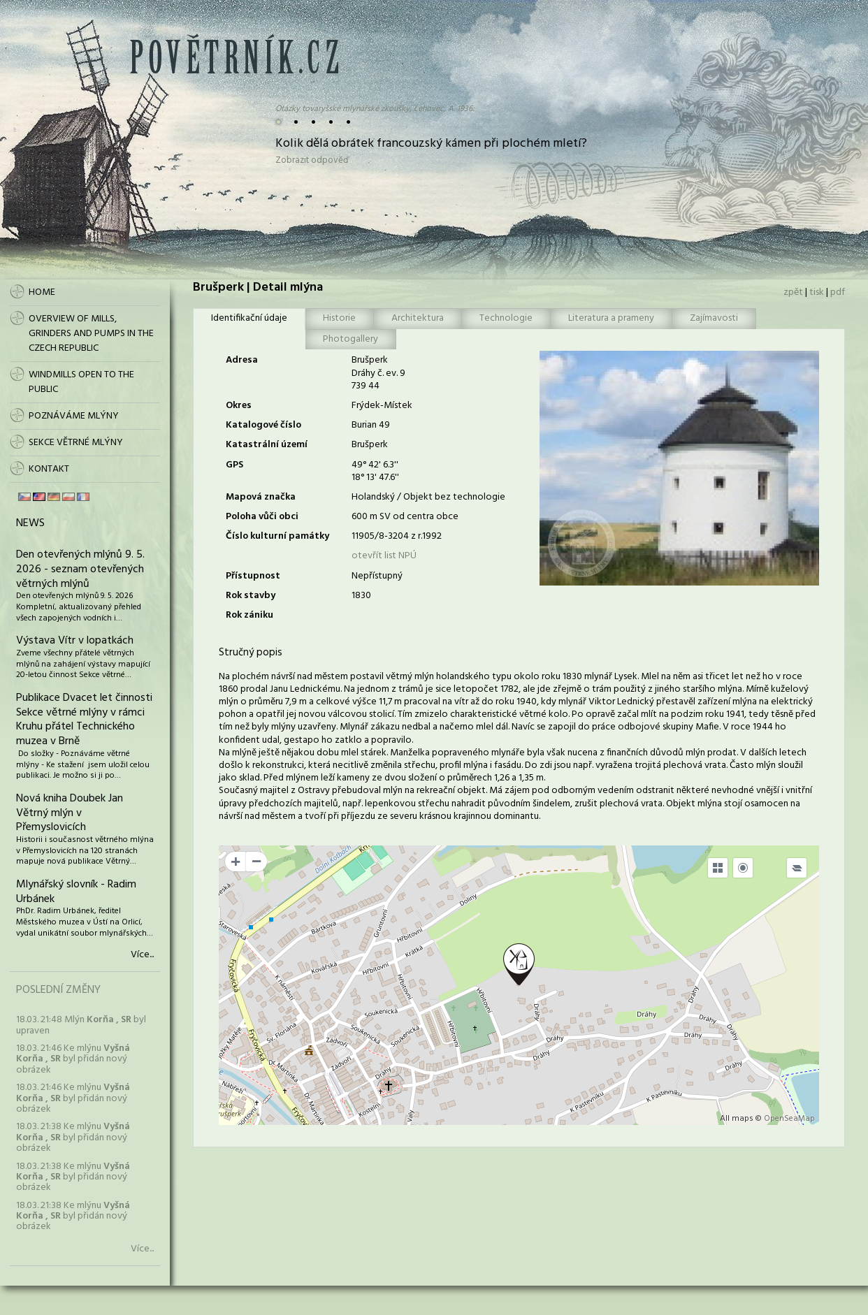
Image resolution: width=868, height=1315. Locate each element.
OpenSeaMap (789, 1119)
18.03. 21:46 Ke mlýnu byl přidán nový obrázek (73, 1059)
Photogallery (350, 339)
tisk (816, 292)
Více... (142, 955)
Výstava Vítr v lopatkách (74, 641)
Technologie (506, 318)
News (30, 523)
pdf (837, 292)
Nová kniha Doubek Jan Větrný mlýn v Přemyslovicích (69, 813)
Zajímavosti (714, 318)
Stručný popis (250, 652)
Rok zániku (249, 615)
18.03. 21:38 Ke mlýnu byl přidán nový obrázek (73, 1137)
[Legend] (796, 868)
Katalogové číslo (263, 425)
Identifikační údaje (249, 318)
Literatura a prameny (611, 318)
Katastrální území (267, 445)
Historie (339, 318)
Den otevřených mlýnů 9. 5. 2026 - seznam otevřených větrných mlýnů (80, 569)
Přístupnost (253, 576)
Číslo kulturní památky (277, 536)
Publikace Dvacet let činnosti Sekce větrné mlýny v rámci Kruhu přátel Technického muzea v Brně (84, 719)
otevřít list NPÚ (384, 556)
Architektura (417, 318)
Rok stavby (250, 596)
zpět (793, 292)
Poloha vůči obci (262, 517)
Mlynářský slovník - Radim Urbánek (76, 892)
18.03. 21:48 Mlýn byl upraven (81, 1025)
